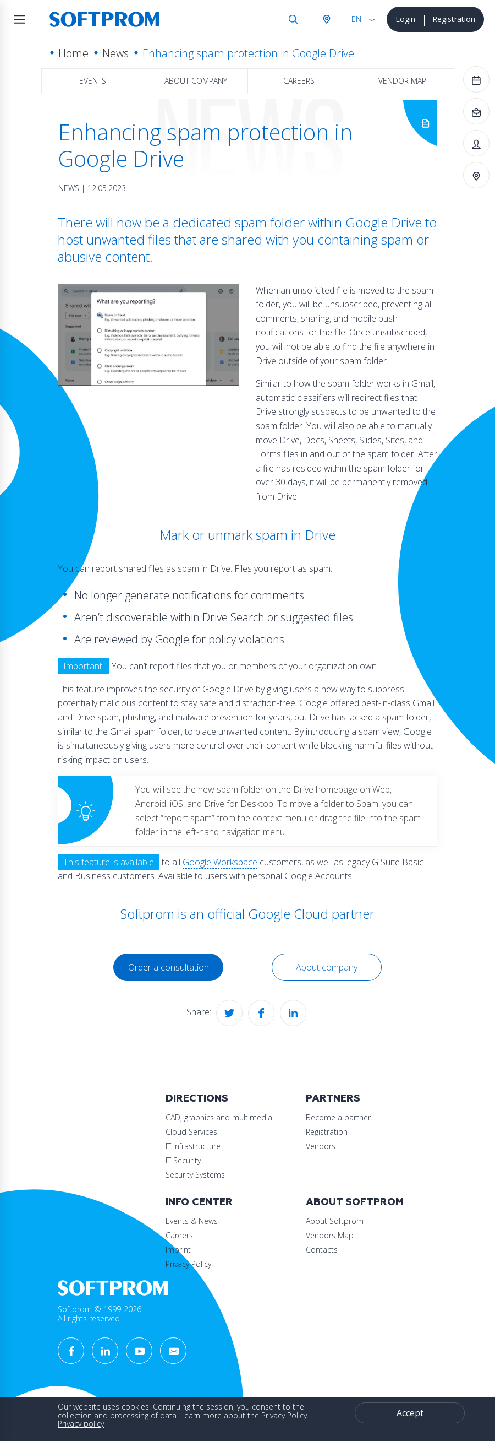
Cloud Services (191, 1131)
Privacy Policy (188, 1264)
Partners (333, 1098)
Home (73, 53)
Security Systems (195, 1174)
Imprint (178, 1249)
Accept (410, 1413)
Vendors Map (330, 1235)
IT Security (183, 1160)
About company (195, 80)
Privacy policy (81, 1423)
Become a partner (338, 1117)
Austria (326, 19)
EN (356, 19)
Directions (197, 1098)
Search (293, 19)
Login (405, 19)
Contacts (322, 1249)
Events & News (192, 1221)
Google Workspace (220, 862)
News (115, 53)
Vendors (321, 1146)
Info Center (199, 1202)
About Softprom (355, 1202)
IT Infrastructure (193, 1146)
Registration (453, 19)
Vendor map (402, 80)
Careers (299, 80)
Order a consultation (168, 967)
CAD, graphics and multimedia (219, 1117)
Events (92, 80)
